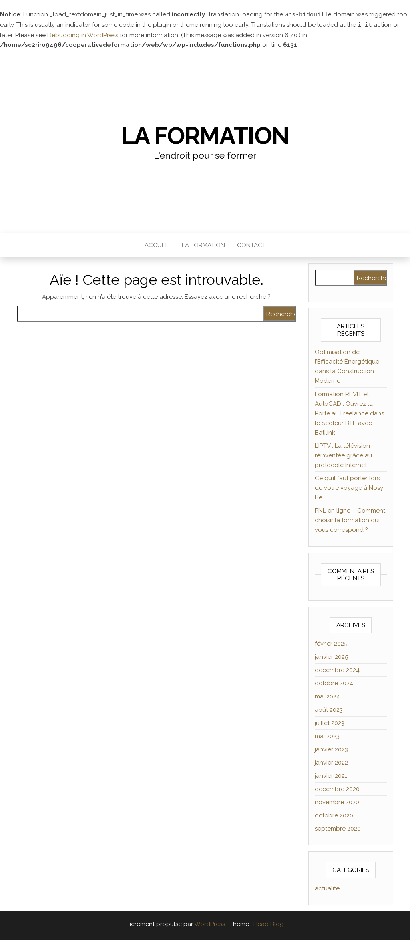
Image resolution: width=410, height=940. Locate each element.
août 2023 (329, 709)
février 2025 (331, 642)
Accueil (157, 244)
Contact (251, 244)
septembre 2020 (338, 827)
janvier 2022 (331, 761)
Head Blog (268, 923)
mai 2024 (327, 695)
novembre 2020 (337, 801)
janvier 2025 (331, 656)
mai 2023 (327, 735)
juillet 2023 (329, 722)
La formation (205, 135)
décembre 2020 (337, 788)
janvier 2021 (331, 775)
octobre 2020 (334, 814)
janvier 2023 (331, 748)
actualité (327, 887)
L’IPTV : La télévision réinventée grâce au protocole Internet (343, 454)
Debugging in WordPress (82, 34)
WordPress (209, 923)
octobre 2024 (334, 682)
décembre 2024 (337, 669)
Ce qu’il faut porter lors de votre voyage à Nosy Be (349, 487)
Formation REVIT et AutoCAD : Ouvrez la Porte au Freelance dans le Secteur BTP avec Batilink (349, 412)
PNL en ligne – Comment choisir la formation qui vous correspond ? (350, 519)
